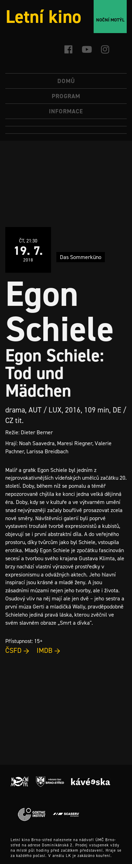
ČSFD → (17, 650)
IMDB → (49, 650)
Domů (66, 81)
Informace (66, 111)
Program (66, 96)
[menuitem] (66, 122)
